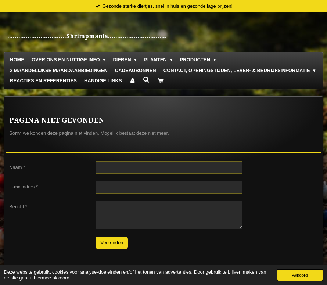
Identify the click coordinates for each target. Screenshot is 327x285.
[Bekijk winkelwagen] (161, 81)
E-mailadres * (23, 187)
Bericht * (18, 206)
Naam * (17, 167)
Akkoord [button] (300, 275)
